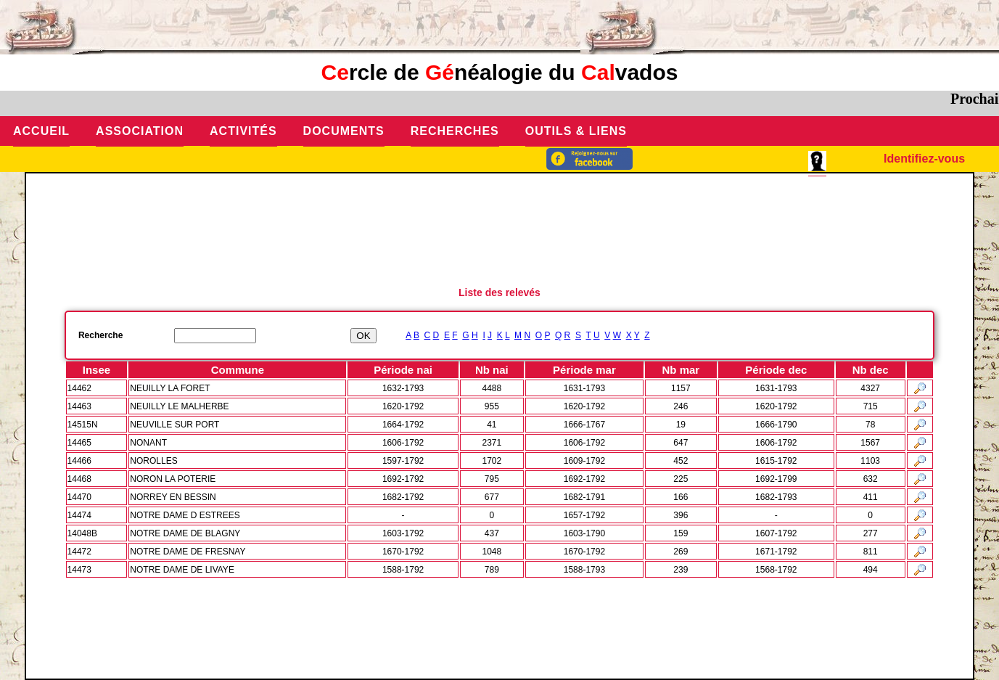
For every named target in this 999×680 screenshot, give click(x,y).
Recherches (455, 131)
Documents (344, 131)
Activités (243, 131)
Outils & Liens (576, 131)
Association (140, 131)
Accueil (41, 131)
